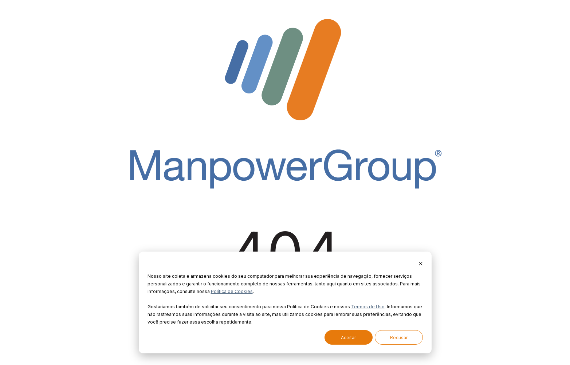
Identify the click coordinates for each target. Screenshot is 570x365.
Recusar (399, 337)
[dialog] (285, 302)
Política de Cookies (232, 291)
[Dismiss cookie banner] (420, 264)
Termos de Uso (368, 306)
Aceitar (348, 337)
